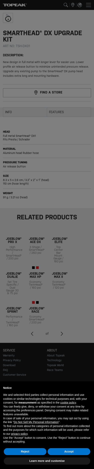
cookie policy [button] (68, 402)
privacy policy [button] (19, 433)
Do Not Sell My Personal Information (36, 422)
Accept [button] (69, 451)
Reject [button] (25, 451)
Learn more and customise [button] (47, 460)
